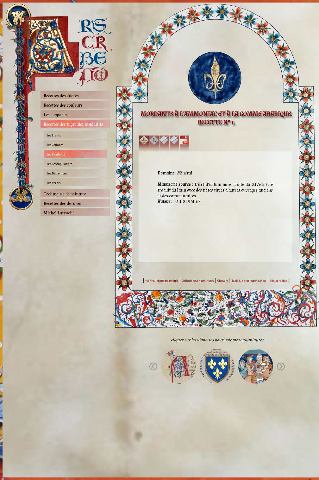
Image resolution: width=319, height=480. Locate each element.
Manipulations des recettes (161, 280)
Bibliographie (278, 280)
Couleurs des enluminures (198, 280)
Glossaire (222, 280)
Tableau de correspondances (249, 280)
